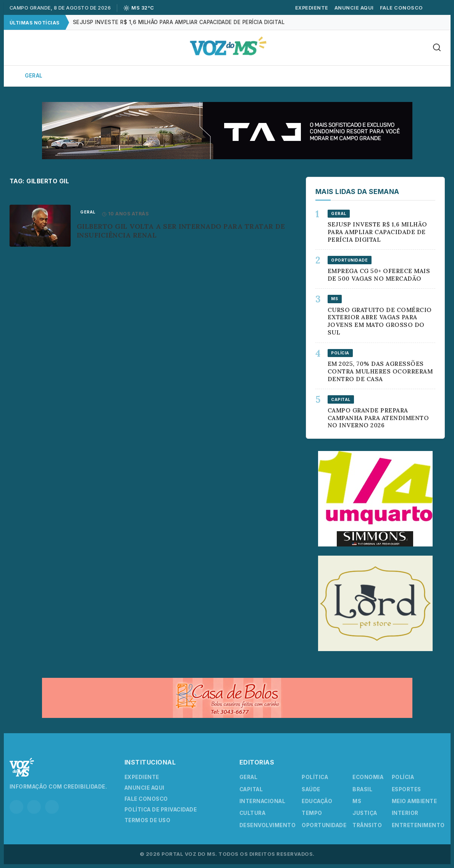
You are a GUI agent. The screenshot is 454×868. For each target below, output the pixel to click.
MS (356, 801)
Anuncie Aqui (354, 8)
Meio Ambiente (414, 801)
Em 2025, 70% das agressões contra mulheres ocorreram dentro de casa (380, 371)
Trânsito (367, 825)
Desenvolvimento (267, 825)
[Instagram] (16, 807)
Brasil (362, 789)
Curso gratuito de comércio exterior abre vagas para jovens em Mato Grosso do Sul (380, 321)
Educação (317, 801)
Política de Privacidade (160, 810)
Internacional (262, 801)
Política (160, 76)
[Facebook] (34, 807)
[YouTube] (52, 807)
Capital (73, 76)
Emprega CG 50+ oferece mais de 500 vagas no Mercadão (379, 274)
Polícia (286, 76)
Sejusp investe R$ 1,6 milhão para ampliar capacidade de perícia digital (179, 22)
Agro (248, 76)
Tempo (312, 813)
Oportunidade (324, 825)
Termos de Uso (147, 820)
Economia (207, 76)
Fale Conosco (401, 8)
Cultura (376, 76)
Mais (418, 76)
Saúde (311, 789)
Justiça (364, 813)
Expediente (311, 8)
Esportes (330, 76)
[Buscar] (436, 48)
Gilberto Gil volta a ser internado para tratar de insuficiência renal (181, 230)
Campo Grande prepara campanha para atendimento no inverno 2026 (378, 418)
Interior (116, 76)
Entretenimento (418, 825)
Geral (34, 76)
